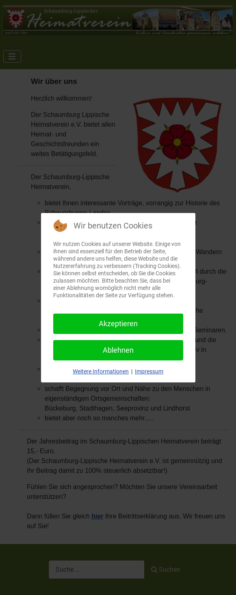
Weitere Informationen (101, 371)
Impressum (149, 371)
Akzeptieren (118, 323)
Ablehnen (118, 350)
